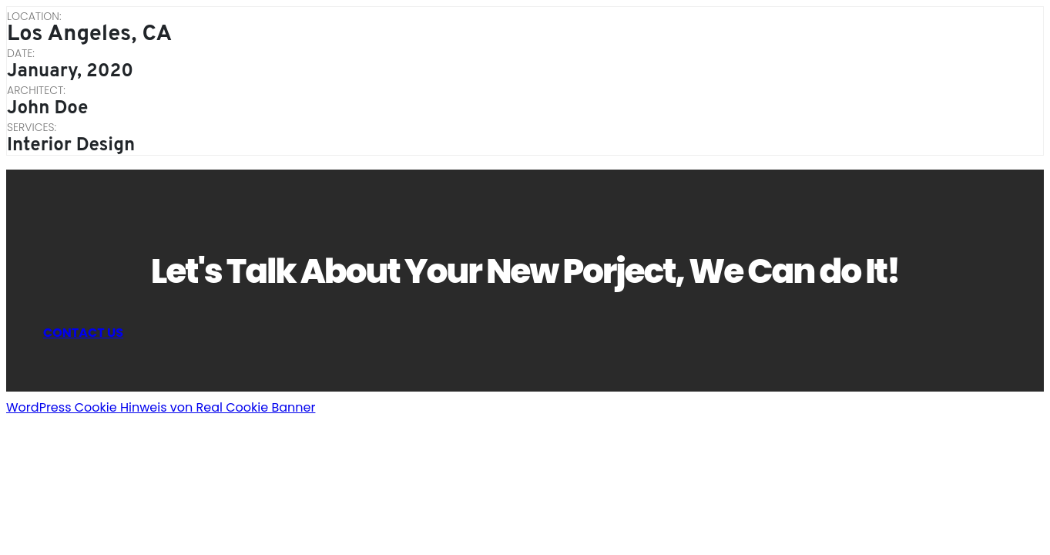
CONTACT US (83, 332)
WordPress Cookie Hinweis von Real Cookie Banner (160, 407)
